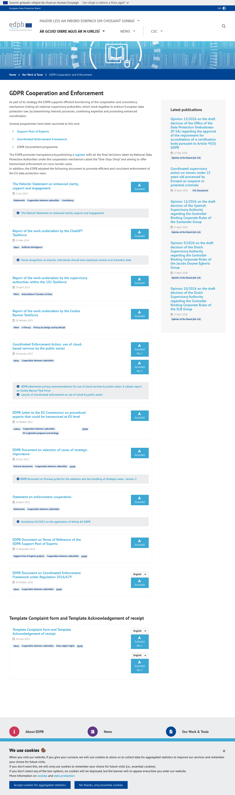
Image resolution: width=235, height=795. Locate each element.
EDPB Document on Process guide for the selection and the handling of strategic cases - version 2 (79, 479)
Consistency (68, 200)
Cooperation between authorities (43, 200)
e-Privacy (26, 327)
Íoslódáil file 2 (140, 367)
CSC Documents (200, 190)
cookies (42, 776)
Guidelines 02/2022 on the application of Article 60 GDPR (55, 521)
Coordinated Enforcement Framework (42, 139)
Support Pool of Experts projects (29, 556)
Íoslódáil (140, 187)
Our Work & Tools (32, 74)
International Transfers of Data (37, 294)
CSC (154, 31)
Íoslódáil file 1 (140, 349)
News (125, 31)
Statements (19, 200)
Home (12, 74)
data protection (64, 776)
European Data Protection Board (24, 8)
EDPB (85, 429)
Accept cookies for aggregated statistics (40, 785)
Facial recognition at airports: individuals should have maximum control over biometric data (76, 260)
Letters (17, 428)
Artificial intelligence (32, 247)
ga (219, 8)
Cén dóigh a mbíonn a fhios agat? (105, 2)
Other (16, 247)
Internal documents (23, 466)
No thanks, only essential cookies (101, 785)
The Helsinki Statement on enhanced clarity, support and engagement (62, 213)
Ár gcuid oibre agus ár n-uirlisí (70, 31)
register (80, 154)
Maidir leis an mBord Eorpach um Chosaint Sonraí (87, 20)
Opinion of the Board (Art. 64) (186, 157)
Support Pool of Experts (33, 131)
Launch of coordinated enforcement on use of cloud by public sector (62, 394)
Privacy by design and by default (49, 327)
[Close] (224, 751)
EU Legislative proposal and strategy (40, 433)
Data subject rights (65, 645)
